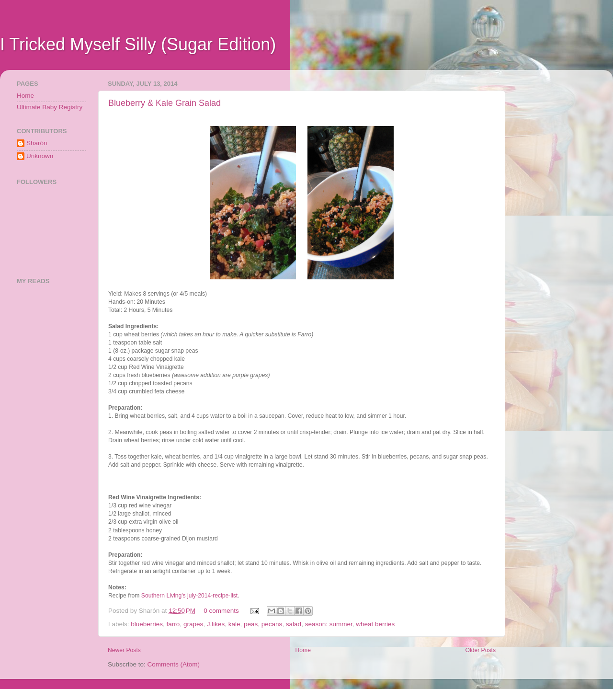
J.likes (216, 624)
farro (173, 624)
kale (234, 624)
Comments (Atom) (174, 664)
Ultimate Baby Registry (49, 107)
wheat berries (375, 624)
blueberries (147, 624)
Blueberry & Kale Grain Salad (164, 103)
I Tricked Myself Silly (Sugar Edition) (138, 44)
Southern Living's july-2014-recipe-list (189, 595)
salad (293, 624)
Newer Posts (124, 650)
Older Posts (480, 650)
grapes (193, 624)
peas (251, 624)
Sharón (36, 143)
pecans (272, 624)
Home (303, 650)
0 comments (221, 610)
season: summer (328, 624)
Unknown (39, 156)
